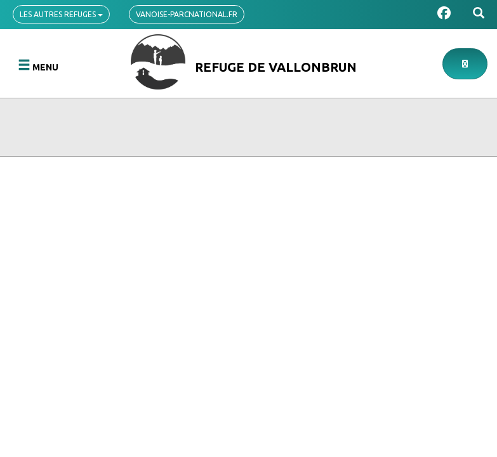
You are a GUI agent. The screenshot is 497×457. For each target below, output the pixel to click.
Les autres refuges (61, 14)
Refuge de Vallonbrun (276, 67)
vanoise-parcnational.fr (186, 14)
